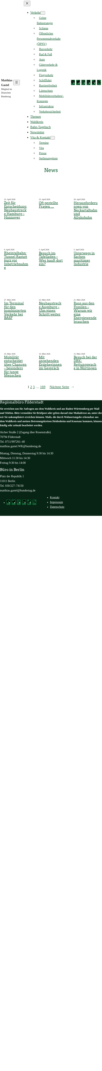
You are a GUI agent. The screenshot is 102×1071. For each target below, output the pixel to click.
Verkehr (35, 12)
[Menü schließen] (27, 3)
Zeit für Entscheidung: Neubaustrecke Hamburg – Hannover (15, 210)
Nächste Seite (62, 387)
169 (42, 387)
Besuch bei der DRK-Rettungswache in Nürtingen (85, 362)
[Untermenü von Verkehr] (43, 13)
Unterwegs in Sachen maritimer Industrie (84, 258)
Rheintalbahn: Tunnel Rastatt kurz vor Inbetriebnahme (16, 260)
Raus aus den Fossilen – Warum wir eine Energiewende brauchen (85, 312)
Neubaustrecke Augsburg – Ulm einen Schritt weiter (50, 308)
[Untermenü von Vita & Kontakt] (52, 138)
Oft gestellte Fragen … (48, 204)
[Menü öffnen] (16, 82)
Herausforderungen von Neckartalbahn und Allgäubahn (86, 210)
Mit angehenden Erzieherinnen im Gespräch (50, 362)
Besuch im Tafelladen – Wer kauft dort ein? (51, 258)
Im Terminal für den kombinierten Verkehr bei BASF (15, 310)
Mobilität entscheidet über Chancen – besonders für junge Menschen (15, 366)
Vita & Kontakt (40, 137)
